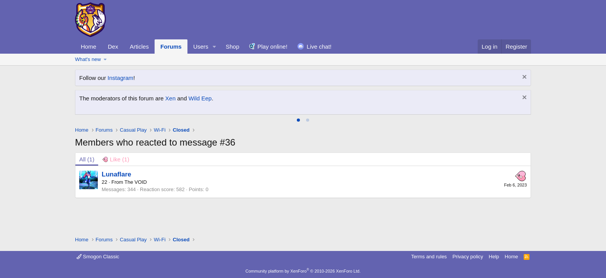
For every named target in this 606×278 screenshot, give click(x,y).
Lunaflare (116, 174)
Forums (171, 46)
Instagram (120, 78)
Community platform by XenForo (303, 271)
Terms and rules (429, 256)
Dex (113, 46)
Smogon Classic (98, 256)
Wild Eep (200, 98)
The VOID (135, 182)
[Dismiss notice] (523, 78)
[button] (214, 46)
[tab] (298, 120)
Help (494, 256)
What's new (88, 59)
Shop (232, 46)
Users (200, 46)
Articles (139, 46)
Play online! (272, 46)
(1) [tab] (86, 159)
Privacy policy (468, 256)
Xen (170, 98)
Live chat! (319, 46)
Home (88, 46)
